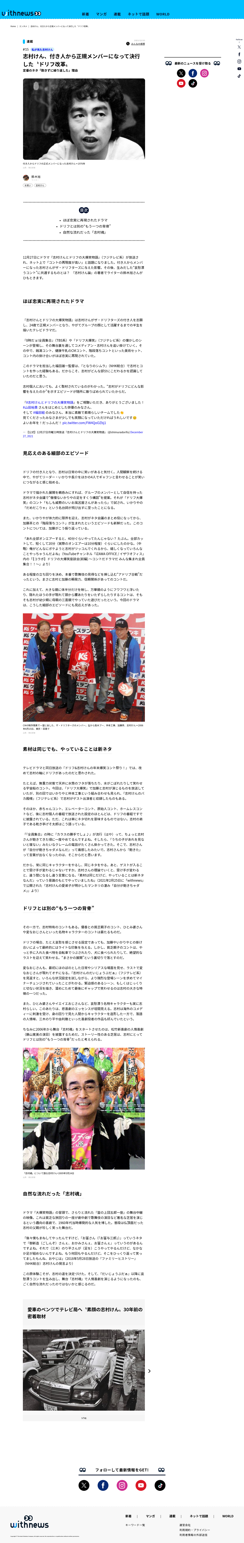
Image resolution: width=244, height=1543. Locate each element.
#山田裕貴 (30, 407)
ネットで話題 (138, 13)
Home (13, 26)
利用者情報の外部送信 (194, 1535)
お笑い (28, 185)
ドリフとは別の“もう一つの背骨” (85, 226)
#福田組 (39, 412)
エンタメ (23, 26)
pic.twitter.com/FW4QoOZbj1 (84, 422)
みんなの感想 (135, 44)
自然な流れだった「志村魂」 (85, 232)
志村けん (40, 185)
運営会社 (185, 1525)
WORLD (163, 13)
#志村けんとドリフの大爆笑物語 (49, 402)
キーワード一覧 (135, 1525)
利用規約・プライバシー (195, 1530)
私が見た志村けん (42, 49)
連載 (117, 13)
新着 (85, 13)
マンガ (101, 13)
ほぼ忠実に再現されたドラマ (85, 219)
